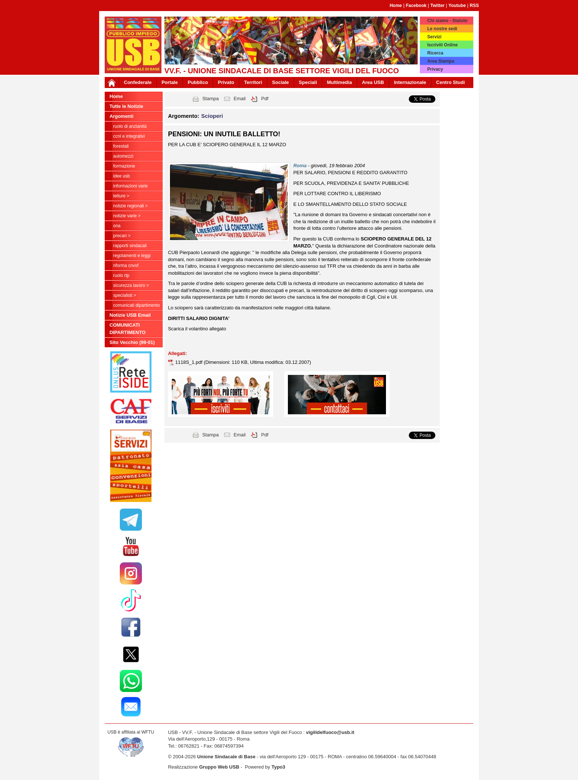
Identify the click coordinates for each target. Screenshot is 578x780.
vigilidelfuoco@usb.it (330, 732)
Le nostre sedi (442, 28)
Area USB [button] (373, 82)
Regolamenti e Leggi (131, 255)
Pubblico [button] (198, 82)
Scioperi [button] (212, 116)
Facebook (416, 5)
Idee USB (121, 176)
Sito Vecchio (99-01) (132, 342)
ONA (117, 225)
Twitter (438, 5)
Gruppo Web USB (219, 767)
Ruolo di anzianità (130, 126)
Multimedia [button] (339, 82)
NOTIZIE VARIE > (126, 215)
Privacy (435, 69)
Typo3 (278, 767)
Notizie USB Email (130, 315)
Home (396, 5)
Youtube (457, 5)
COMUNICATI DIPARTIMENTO (136, 305)
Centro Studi (450, 82)
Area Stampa (440, 61)
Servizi (434, 36)
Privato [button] (226, 82)
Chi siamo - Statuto (447, 20)
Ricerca (435, 53)
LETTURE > (121, 195)
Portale (169, 82)
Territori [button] (253, 82)
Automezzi (123, 156)
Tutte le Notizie (126, 106)
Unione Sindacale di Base (226, 756)
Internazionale (410, 82)
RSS (474, 5)
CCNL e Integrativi (129, 136)
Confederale (138, 82)
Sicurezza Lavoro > (131, 285)
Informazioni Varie (130, 186)
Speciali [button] (308, 82)
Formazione (124, 166)
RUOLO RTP (121, 275)
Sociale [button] (280, 82)
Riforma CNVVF (126, 265)
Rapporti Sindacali (130, 245)
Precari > (121, 235)
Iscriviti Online (442, 45)
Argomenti (121, 116)
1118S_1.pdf (189, 362)
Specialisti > (124, 295)
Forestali (121, 146)
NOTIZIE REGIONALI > (130, 205)
